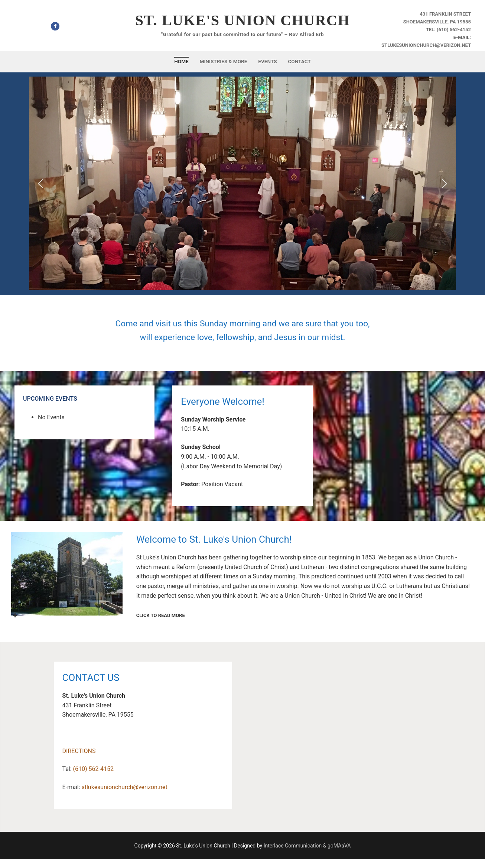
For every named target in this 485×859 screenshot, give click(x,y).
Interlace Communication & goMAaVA (307, 846)
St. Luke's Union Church (242, 20)
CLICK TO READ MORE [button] (98, 615)
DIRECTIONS (79, 751)
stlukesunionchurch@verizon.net (426, 45)
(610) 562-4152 (454, 29)
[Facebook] (55, 26)
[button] (40, 184)
